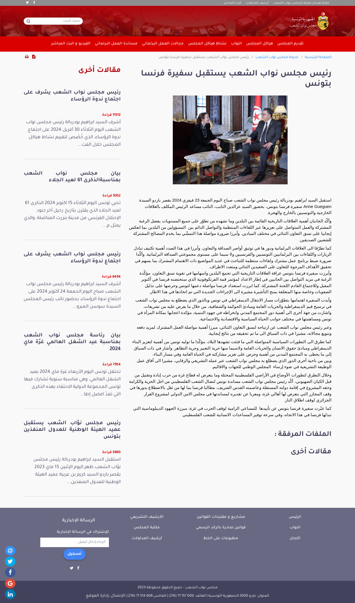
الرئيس (295, 517)
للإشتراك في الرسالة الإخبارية (83, 532)
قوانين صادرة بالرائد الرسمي (221, 528)
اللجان (295, 538)
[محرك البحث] (53, 21)
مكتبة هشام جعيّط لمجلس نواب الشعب (301, 3)
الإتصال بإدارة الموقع (105, 596)
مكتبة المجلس (147, 528)
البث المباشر (232, 3)
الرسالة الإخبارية (78, 520)
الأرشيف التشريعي (146, 517)
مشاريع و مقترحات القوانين (221, 517)
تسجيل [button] (74, 554)
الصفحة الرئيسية (318, 57)
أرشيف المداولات (257, 3)
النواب (295, 528)
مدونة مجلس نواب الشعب (276, 57)
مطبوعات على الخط (220, 538)
